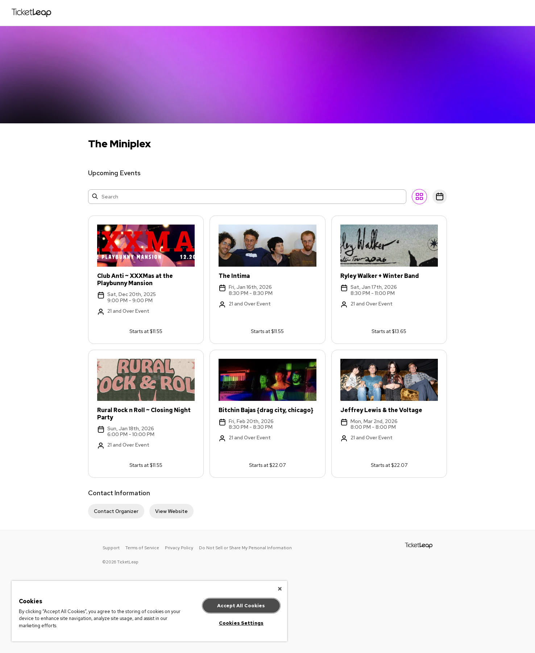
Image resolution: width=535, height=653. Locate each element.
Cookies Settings (241, 623)
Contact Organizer (116, 511)
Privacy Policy (179, 548)
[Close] (280, 589)
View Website (171, 511)
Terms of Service (142, 548)
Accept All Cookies (241, 606)
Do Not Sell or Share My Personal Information (245, 548)
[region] (149, 611)
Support (111, 548)
